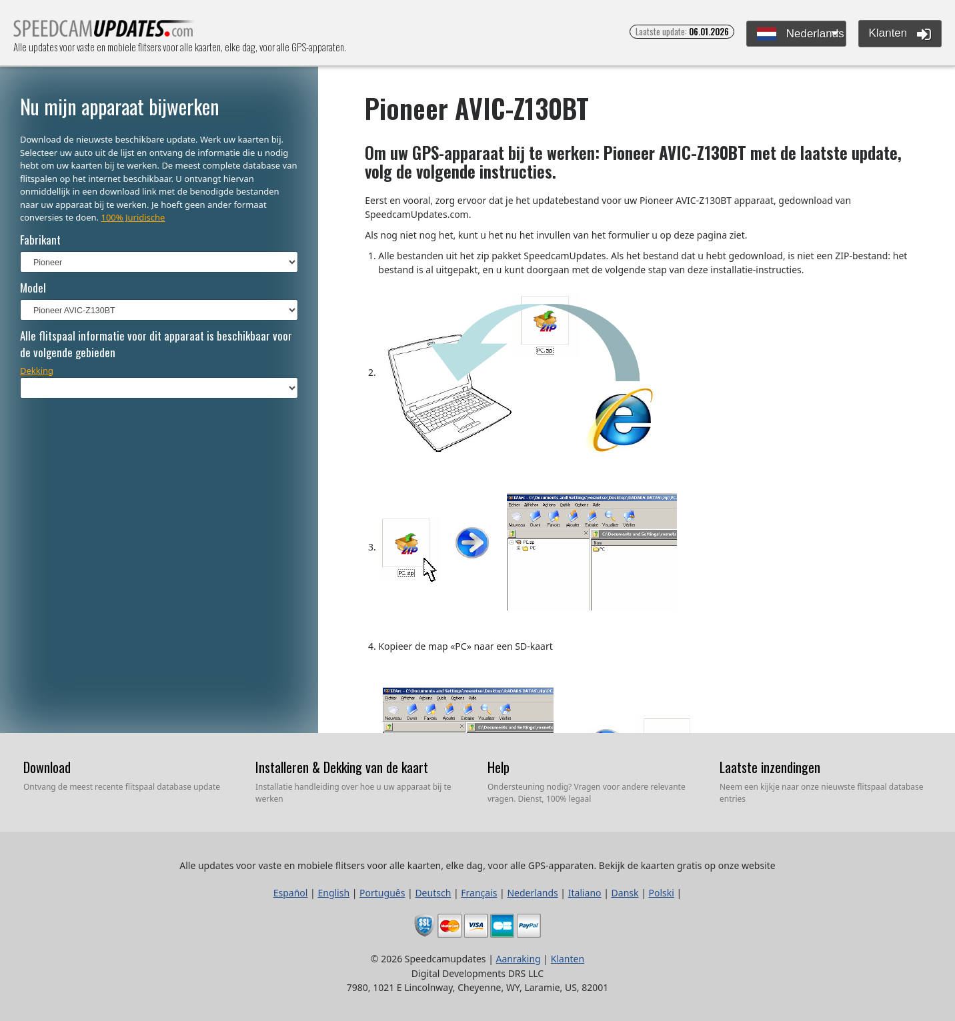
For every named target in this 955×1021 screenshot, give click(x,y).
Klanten (900, 34)
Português (382, 892)
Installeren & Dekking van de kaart (341, 767)
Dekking (36, 371)
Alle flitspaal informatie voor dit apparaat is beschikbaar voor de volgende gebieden (156, 344)
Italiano (585, 892)
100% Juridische (133, 217)
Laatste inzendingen (770, 767)
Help (499, 767)
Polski (661, 892)
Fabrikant (40, 239)
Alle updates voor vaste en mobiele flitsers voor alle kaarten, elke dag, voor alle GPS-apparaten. (104, 32)
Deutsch (433, 892)
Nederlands (800, 34)
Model (33, 287)
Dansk (625, 892)
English (333, 892)
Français (479, 892)
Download (47, 767)
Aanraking (518, 958)
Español (290, 892)
